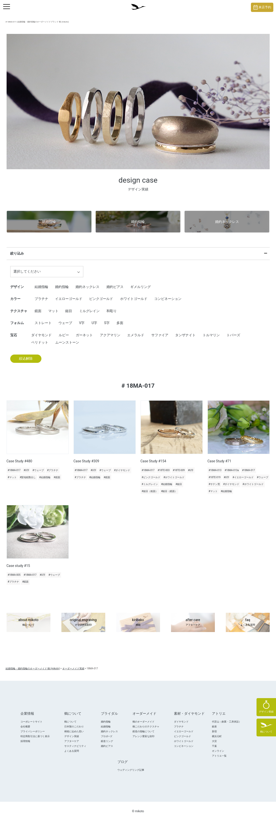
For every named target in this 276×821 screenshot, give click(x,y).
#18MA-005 (14, 575)
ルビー (64, 335)
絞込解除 (26, 358)
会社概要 (25, 726)
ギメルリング (140, 287)
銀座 (214, 726)
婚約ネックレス (227, 222)
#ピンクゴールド (151, 477)
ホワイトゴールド (133, 299)
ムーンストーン (67, 342)
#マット (12, 477)
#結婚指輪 (44, 477)
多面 (119, 323)
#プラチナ (52, 470)
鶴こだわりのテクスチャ (146, 726)
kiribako (138, 622)
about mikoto (28, 622)
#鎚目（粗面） (150, 491)
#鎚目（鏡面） (169, 491)
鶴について (70, 721)
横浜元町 (217, 736)
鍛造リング (107, 741)
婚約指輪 (138, 222)
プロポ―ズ (107, 736)
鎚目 (68, 311)
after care (192, 622)
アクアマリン (110, 335)
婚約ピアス (115, 287)
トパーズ (233, 335)
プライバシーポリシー (32, 731)
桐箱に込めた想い (74, 731)
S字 (106, 323)
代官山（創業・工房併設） (226, 721)
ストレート (43, 323)
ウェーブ (65, 323)
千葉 (214, 746)
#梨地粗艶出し (28, 477)
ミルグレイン (89, 311)
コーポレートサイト (31, 721)
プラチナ (41, 299)
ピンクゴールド (101, 299)
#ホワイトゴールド (173, 477)
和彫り (111, 311)
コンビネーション (167, 299)
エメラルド (135, 335)
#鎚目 (179, 484)
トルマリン (211, 335)
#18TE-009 (179, 470)
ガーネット (84, 335)
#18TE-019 (215, 477)
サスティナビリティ (75, 746)
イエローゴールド (68, 299)
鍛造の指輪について (143, 731)
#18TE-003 (164, 470)
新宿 (214, 731)
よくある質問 (71, 751)
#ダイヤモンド (122, 470)
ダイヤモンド (41, 335)
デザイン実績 (71, 736)
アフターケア (71, 741)
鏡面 (38, 311)
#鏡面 (57, 477)
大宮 (214, 741)
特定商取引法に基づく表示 (35, 736)
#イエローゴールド (243, 477)
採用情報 (25, 741)
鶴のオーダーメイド (143, 721)
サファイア (159, 335)
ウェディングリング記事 (130, 770)
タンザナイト (185, 335)
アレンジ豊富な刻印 (143, 736)
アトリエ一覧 (219, 755)
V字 (82, 323)
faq (247, 622)
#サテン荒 (214, 484)
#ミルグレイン (150, 484)
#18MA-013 (215, 470)
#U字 (26, 470)
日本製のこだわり (74, 726)
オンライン (218, 751)
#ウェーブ (38, 470)
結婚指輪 (49, 222)
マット (53, 311)
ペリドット (39, 342)
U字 (94, 323)
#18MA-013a (232, 470)
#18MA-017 (14, 470)
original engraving (83, 622)
